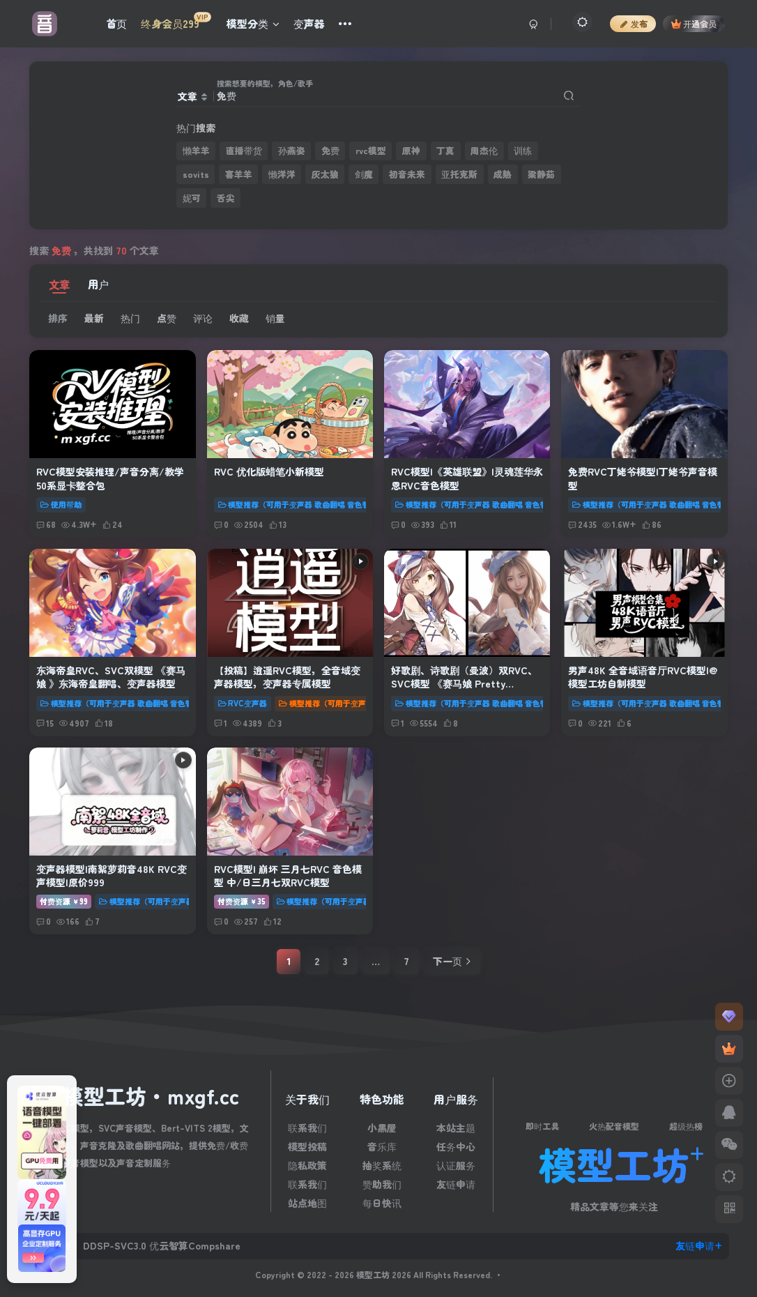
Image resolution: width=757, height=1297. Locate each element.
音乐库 (382, 1146)
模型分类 (253, 23)
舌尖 (226, 197)
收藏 (239, 318)
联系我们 (307, 1128)
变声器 (309, 23)
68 (46, 524)
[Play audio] (360, 561)
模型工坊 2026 (384, 1274)
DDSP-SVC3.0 (114, 1245)
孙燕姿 (291, 150)
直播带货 (244, 150)
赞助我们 (382, 1184)
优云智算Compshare (194, 1245)
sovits (196, 174)
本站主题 (455, 1128)
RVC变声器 (243, 702)
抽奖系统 (382, 1165)
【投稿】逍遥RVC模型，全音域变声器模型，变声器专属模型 (287, 677)
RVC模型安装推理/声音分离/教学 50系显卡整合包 (110, 478)
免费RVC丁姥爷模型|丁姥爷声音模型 (642, 478)
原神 (411, 150)
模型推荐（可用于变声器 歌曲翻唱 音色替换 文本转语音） (322, 504)
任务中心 (455, 1146)
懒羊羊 (196, 150)
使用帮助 (61, 504)
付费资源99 (64, 901)
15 (45, 723)
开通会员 (694, 23)
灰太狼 (325, 174)
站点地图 (307, 1203)
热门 (130, 318)
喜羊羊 (238, 174)
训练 (523, 150)
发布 (633, 23)
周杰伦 (484, 150)
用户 (98, 283)
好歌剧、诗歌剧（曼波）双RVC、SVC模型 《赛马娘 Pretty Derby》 (464, 683)
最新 (94, 318)
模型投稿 (307, 1146)
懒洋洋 (282, 174)
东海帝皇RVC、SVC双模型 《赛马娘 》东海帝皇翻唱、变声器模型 (110, 677)
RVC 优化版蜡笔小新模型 (269, 471)
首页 (116, 23)
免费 (330, 150)
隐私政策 (307, 1165)
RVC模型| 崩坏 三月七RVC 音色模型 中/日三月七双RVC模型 (288, 876)
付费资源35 (241, 901)
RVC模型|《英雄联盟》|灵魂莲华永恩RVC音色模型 (467, 478)
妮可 (192, 197)
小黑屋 (382, 1128)
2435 (582, 524)
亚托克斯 (459, 174)
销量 (275, 318)
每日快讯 (382, 1203)
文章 (59, 283)
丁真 (445, 150)
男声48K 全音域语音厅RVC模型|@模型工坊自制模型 (642, 677)
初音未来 (407, 174)
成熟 (503, 174)
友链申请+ (698, 1245)
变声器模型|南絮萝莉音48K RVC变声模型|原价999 (111, 876)
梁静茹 (541, 174)
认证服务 (455, 1165)
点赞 (166, 318)
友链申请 (455, 1184)
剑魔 (364, 174)
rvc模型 (370, 150)
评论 (203, 318)
